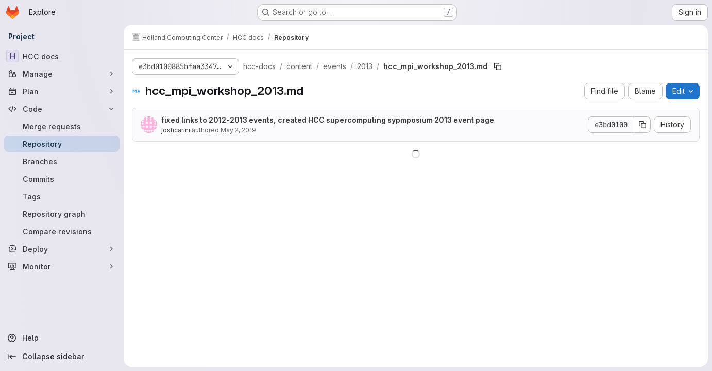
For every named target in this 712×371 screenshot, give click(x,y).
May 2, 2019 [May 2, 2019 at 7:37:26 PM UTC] (238, 130)
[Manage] (62, 73)
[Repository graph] (62, 214)
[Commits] (62, 179)
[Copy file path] (497, 66)
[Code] (62, 108)
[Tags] (62, 196)
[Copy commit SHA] (642, 124)
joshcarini (175, 130)
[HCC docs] (62, 56)
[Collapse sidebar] (62, 356)
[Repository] (62, 144)
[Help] (62, 338)
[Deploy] (62, 249)
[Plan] (62, 91)
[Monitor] (62, 266)
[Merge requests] (62, 126)
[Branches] (62, 161)
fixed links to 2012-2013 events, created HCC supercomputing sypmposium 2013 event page (327, 119)
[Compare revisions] (62, 231)
